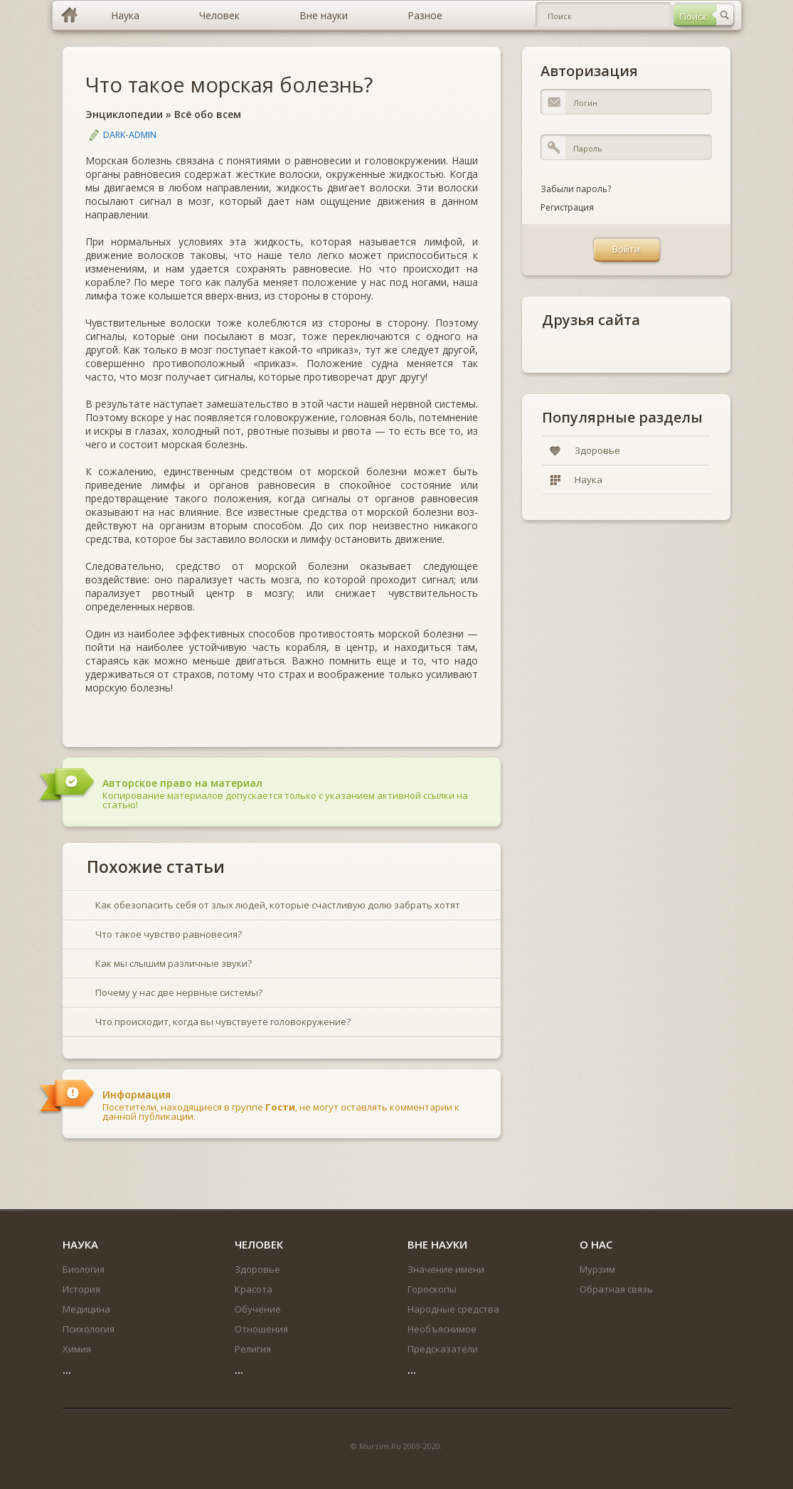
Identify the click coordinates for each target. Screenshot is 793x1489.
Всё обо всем (207, 114)
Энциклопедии (124, 114)
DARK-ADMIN (129, 135)
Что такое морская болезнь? (229, 84)
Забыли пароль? (576, 189)
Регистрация (567, 207)
